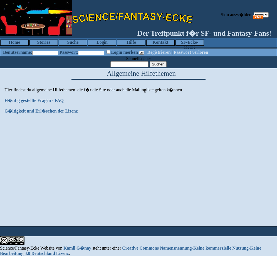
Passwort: (69, 52)
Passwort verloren (191, 52)
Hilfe (131, 42)
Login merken (124, 52)
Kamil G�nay (77, 248)
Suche (73, 42)
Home (14, 42)
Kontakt (161, 42)
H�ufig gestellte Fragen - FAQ (34, 100)
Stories (43, 42)
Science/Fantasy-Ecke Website (27, 248)
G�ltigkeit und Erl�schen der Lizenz (41, 111)
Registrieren (158, 52)
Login (102, 42)
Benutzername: (17, 52)
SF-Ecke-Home (189, 43)
